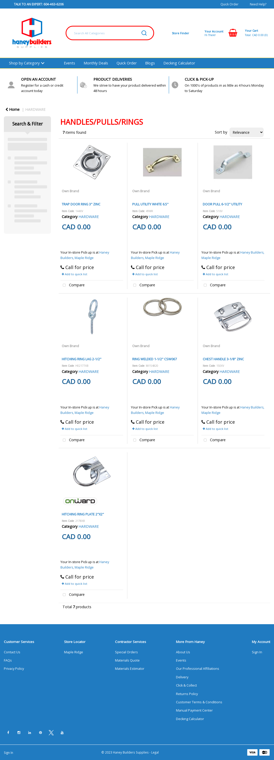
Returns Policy (187, 694)
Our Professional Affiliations (197, 668)
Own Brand (70, 191)
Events (69, 63)
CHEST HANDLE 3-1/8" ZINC (223, 359)
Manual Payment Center (194, 710)
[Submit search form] (144, 33)
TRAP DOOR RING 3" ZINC (81, 204)
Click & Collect (186, 685)
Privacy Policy (14, 668)
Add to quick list (74, 274)
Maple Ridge (73, 652)
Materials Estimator (129, 668)
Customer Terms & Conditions (199, 702)
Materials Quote (127, 660)
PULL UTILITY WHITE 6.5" (150, 204)
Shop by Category (24, 63)
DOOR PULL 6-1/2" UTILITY (222, 204)
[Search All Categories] (109, 33)
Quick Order (229, 4)
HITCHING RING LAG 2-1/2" (81, 359)
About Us (183, 652)
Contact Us (12, 652)
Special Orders (126, 652)
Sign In (257, 652)
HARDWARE (35, 109)
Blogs (150, 63)
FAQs (8, 660)
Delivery (182, 677)
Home (12, 109)
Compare (72, 285)
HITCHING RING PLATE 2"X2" (83, 514)
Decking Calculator (179, 63)
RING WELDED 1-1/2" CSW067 (154, 359)
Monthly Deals (96, 63)
